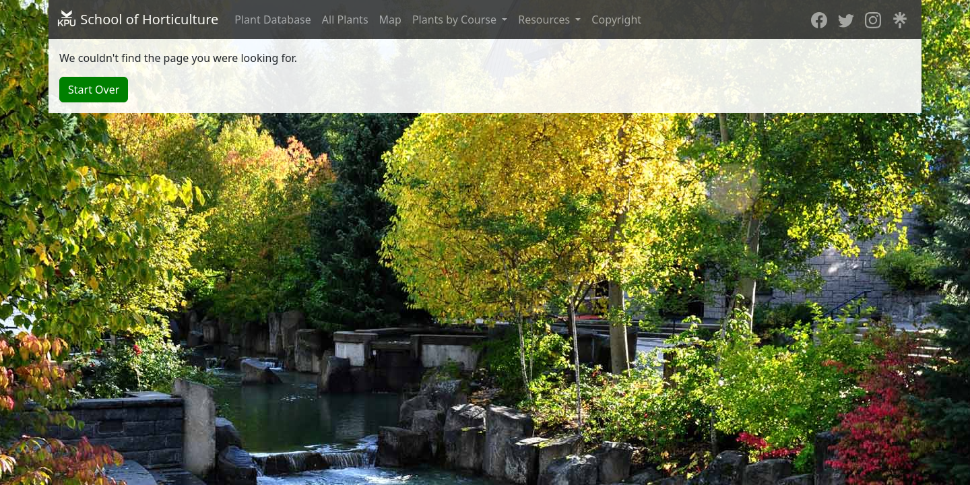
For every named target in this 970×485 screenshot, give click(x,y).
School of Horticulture (137, 19)
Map (390, 19)
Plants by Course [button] (455, 19)
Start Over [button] (93, 89)
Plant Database (272, 19)
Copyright (616, 19)
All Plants (345, 19)
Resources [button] (545, 19)
